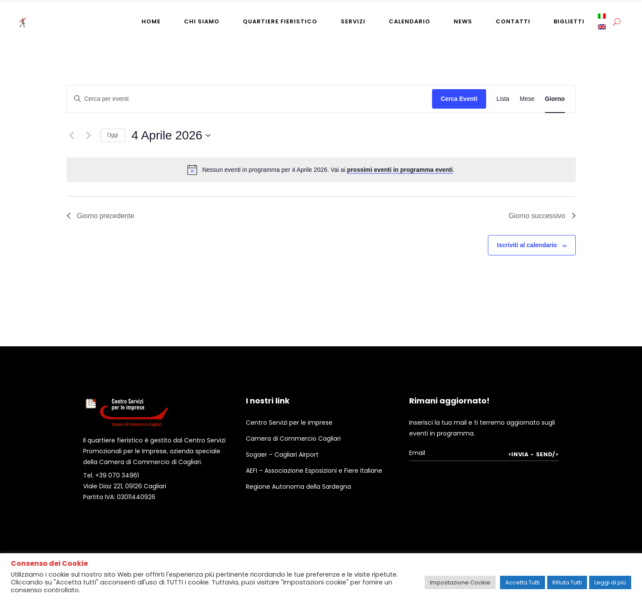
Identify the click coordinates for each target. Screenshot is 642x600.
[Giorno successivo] (89, 135)
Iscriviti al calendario (527, 245)
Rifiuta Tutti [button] (567, 582)
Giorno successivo (542, 215)
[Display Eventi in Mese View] (526, 99)
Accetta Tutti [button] (522, 582)
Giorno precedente (101, 215)
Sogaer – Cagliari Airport (282, 454)
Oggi (112, 135)
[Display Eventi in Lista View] (503, 99)
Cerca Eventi (459, 98)
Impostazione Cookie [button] (460, 582)
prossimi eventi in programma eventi (400, 169)
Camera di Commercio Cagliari (293, 438)
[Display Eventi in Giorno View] (555, 99)
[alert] (321, 170)
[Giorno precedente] (72, 135)
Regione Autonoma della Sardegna (298, 486)
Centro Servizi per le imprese (289, 422)
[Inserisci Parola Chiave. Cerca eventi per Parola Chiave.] (249, 99)
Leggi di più (610, 582)
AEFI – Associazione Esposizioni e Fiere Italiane (314, 470)
